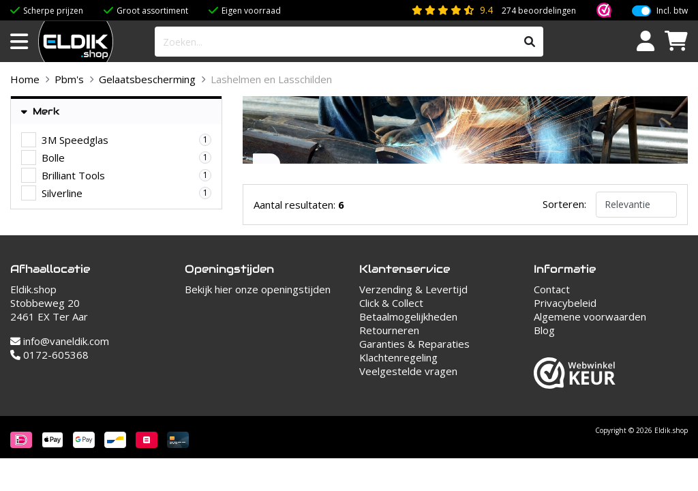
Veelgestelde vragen (408, 371)
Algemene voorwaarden (590, 316)
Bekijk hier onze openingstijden (258, 289)
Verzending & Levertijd (413, 289)
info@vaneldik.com (59, 341)
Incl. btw (672, 11)
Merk (40, 111)
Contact (552, 289)
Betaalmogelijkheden (408, 316)
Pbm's (69, 79)
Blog (544, 330)
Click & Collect (391, 303)
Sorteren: (564, 204)
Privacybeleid (565, 303)
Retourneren (389, 330)
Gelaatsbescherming (147, 79)
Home (25, 79)
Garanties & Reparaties (414, 344)
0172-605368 (49, 354)
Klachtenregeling (398, 357)
